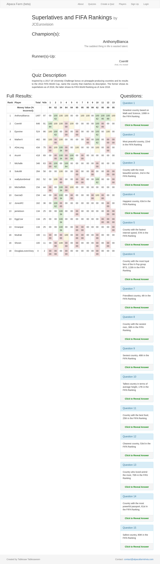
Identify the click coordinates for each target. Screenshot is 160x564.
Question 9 (129, 348)
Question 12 (129, 436)
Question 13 (129, 465)
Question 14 (129, 496)
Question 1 (129, 103)
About (81, 4)
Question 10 (129, 376)
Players (122, 4)
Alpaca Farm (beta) (19, 4)
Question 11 (129, 408)
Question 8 (129, 317)
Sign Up (135, 4)
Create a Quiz (107, 4)
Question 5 (129, 222)
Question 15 (129, 527)
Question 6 (129, 254)
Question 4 (129, 194)
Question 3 (129, 162)
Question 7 (129, 288)
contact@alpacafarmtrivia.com (138, 559)
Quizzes (92, 4)
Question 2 (129, 134)
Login (146, 4)
